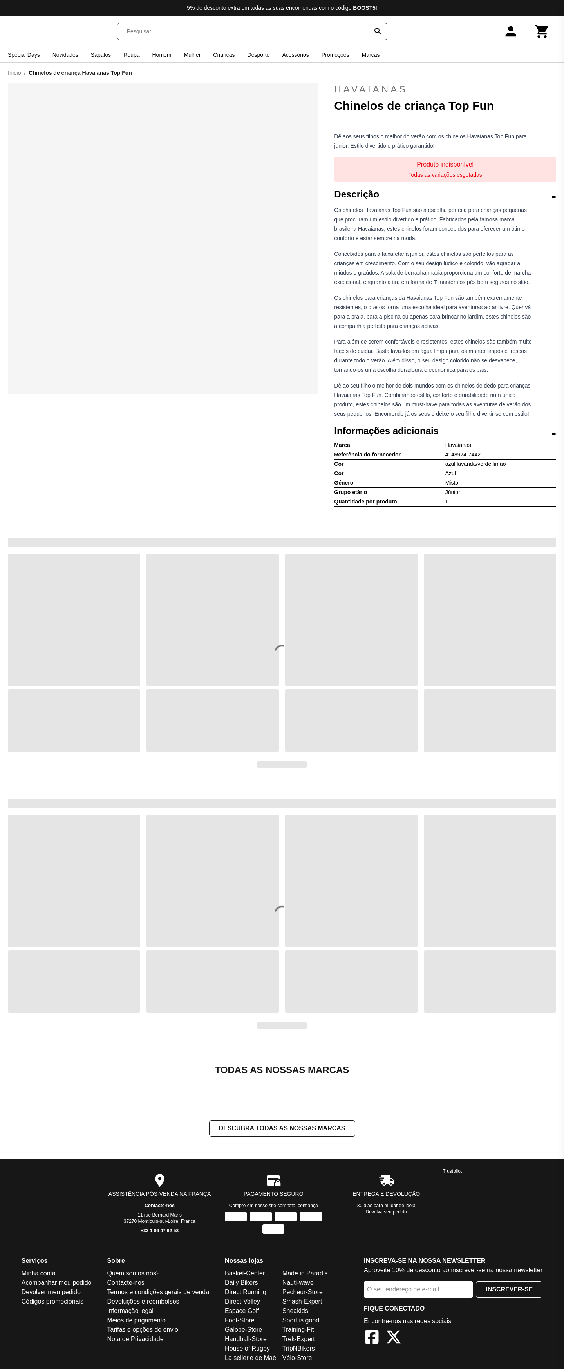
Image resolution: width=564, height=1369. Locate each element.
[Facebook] (372, 1338)
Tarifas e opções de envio (142, 1329)
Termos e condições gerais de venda (158, 1292)
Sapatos (101, 55)
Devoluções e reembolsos (143, 1301)
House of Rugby (247, 1348)
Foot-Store (240, 1320)
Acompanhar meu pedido (57, 1282)
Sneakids (295, 1310)
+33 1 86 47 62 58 (160, 1230)
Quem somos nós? (133, 1273)
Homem (162, 55)
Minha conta (39, 1273)
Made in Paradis (305, 1273)
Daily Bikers (241, 1282)
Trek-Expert (298, 1339)
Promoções (335, 55)
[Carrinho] (542, 31)
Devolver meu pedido (51, 1292)
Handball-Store (246, 1339)
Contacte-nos (160, 1205)
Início (14, 73)
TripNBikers (298, 1348)
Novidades (65, 55)
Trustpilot (452, 1171)
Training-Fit (298, 1329)
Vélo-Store (297, 1358)
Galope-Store (243, 1329)
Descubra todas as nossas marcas (282, 1128)
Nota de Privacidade (135, 1339)
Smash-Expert (302, 1301)
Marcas (371, 55)
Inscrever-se (509, 1289)
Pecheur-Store (302, 1292)
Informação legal (130, 1310)
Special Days (24, 55)
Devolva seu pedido (386, 1212)
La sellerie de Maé (250, 1358)
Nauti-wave (298, 1282)
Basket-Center (245, 1273)
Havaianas (445, 89)
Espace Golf (242, 1310)
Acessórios (295, 55)
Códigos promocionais (52, 1301)
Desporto (259, 55)
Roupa (131, 55)
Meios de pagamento (136, 1320)
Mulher (192, 55)
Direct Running (245, 1292)
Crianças (224, 55)
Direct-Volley (242, 1301)
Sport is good (300, 1320)
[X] (393, 1338)
